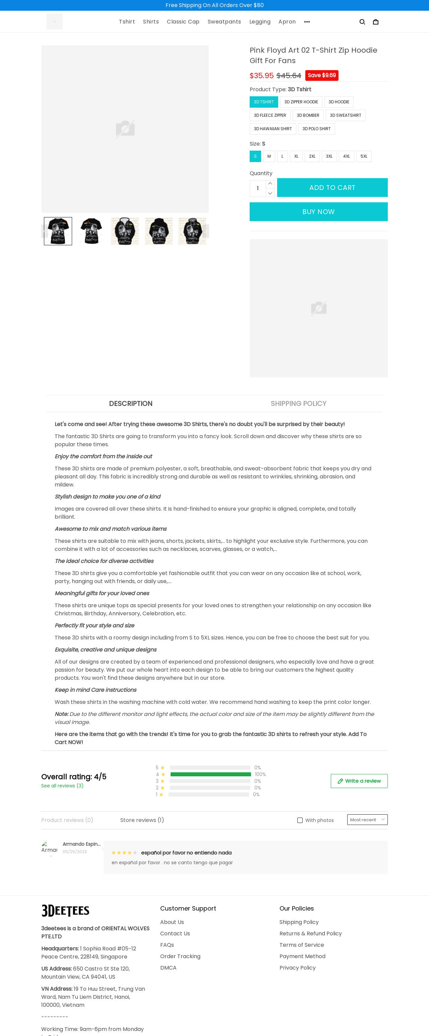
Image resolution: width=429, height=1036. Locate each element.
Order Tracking (180, 858)
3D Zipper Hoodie (301, 102)
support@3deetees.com (73, 981)
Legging (260, 21)
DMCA (168, 870)
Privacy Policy (298, 870)
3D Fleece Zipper (270, 115)
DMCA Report (287, 1005)
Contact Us (175, 835)
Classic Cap (183, 21)
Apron (287, 21)
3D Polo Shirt (317, 129)
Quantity (261, 173)
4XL (346, 156)
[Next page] (205, 231)
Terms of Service (302, 847)
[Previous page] (44, 231)
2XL (312, 156)
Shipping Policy (299, 824)
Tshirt (127, 21)
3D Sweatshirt (345, 115)
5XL (364, 156)
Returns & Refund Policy (311, 835)
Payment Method (302, 858)
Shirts (151, 21)
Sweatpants (224, 21)
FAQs (167, 847)
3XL (329, 156)
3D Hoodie (339, 102)
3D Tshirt (299, 89)
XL (296, 156)
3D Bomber (308, 115)
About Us (172, 824)
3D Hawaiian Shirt (273, 129)
